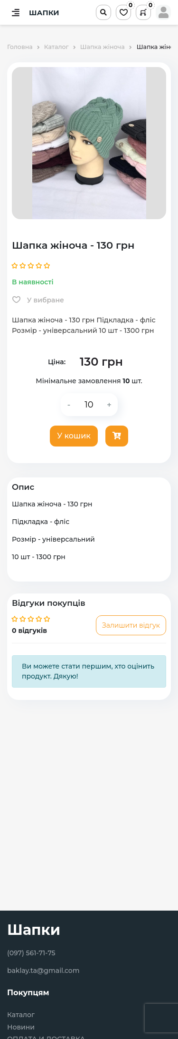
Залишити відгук (131, 625)
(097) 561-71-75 (31, 953)
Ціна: (57, 362)
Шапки (33, 930)
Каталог (21, 1015)
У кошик (74, 435)
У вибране (38, 300)
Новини (21, 1027)
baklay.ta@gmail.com (43, 970)
